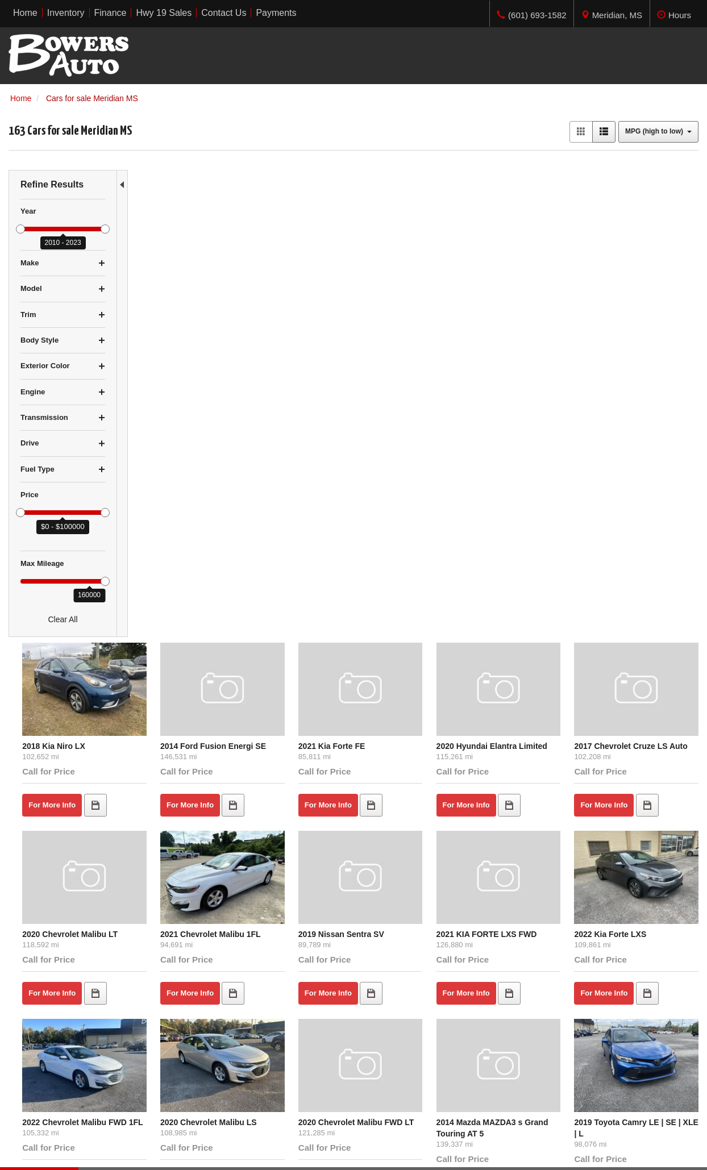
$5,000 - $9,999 (36, 1048)
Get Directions (564, 1071)
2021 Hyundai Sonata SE (185, 795)
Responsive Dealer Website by (531, 1153)
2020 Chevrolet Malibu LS (301, 612)
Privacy (139, 1149)
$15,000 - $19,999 (41, 1071)
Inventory (201, 1048)
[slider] (20, 229)
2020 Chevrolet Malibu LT (187, 440)
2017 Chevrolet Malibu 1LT (646, 795)
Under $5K (28, 1037)
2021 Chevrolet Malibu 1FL (303, 440)
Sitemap (170, 1149)
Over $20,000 (33, 1082)
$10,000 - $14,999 (41, 1059)
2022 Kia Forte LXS (632, 440)
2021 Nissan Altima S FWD (418, 795)
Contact (109, 1149)
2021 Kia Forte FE (401, 256)
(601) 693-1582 (590, 1082)
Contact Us (204, 1071)
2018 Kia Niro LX (170, 256)
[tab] (611, 13)
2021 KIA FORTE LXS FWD (531, 440)
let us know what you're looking (254, 917)
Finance (199, 1059)
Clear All (62, 619)
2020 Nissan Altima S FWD (303, 795)
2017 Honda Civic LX (520, 795)
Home (195, 1037)
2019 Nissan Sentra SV (411, 440)
